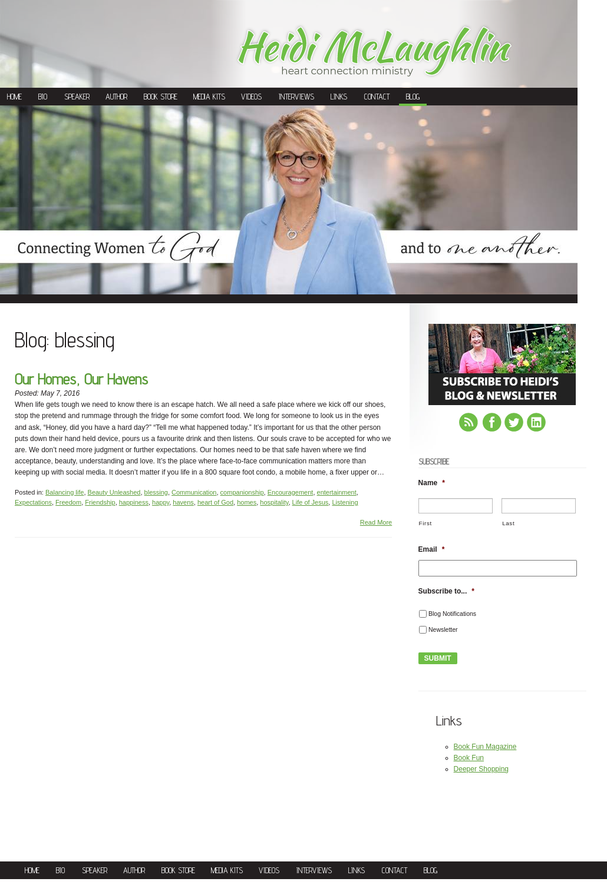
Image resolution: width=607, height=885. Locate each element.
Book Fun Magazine (485, 747)
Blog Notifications (452, 613)
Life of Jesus (310, 502)
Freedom (68, 502)
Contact (377, 96)
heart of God (215, 502)
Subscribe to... (446, 591)
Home (14, 96)
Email (431, 549)
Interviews (296, 96)
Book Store (160, 96)
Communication (193, 492)
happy (160, 502)
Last (508, 523)
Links (339, 96)
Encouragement (291, 492)
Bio (42, 96)
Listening (345, 502)
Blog (413, 96)
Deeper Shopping (481, 769)
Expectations (33, 502)
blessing (156, 492)
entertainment (337, 492)
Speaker (77, 96)
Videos (251, 96)
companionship (242, 492)
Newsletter (443, 629)
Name (431, 483)
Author (116, 96)
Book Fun (469, 758)
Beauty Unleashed (114, 492)
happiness (134, 502)
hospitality (274, 502)
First (425, 523)
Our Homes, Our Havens (81, 379)
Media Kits (209, 96)
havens (183, 502)
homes (246, 502)
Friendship (100, 502)
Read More (376, 522)
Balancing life (64, 492)
